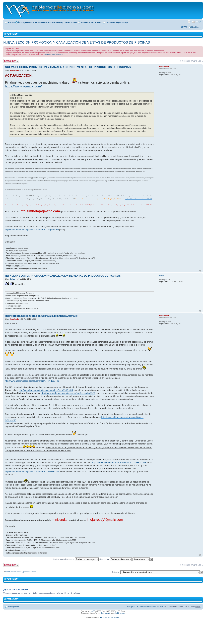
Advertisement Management (110, 617)
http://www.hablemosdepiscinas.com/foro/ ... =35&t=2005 (138, 198)
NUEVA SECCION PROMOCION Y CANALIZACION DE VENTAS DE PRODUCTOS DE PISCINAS (76, 42)
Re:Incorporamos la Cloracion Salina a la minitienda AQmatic (41, 315)
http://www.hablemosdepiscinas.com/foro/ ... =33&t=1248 (119, 462)
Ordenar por (115, 559)
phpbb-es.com (120, 613)
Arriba (200, 271)
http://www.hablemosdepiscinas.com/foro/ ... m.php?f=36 (32, 229)
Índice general (24, 22)
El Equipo (131, 607)
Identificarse (196, 27)
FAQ (186, 27)
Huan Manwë (105, 613)
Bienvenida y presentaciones (64, 22)
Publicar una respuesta (11, 61)
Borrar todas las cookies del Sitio (150, 607)
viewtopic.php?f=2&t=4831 (55, 55)
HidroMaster (14, 71)
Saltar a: (115, 572)
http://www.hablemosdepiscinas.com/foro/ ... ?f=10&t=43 (32, 381)
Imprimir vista (189, 21)
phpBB (92, 611)
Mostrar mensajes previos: (76, 559)
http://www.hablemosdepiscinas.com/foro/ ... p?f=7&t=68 (46, 390)
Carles (12, 279)
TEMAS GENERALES (41, 22)
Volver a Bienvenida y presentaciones (20, 572)
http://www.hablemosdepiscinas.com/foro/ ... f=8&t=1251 (32, 471)
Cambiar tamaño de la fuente (198, 21)
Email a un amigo (193, 21)
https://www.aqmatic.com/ (23, 86)
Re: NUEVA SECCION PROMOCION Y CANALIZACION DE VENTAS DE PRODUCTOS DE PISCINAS (63, 275)
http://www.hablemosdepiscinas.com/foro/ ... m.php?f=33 (68, 393)
